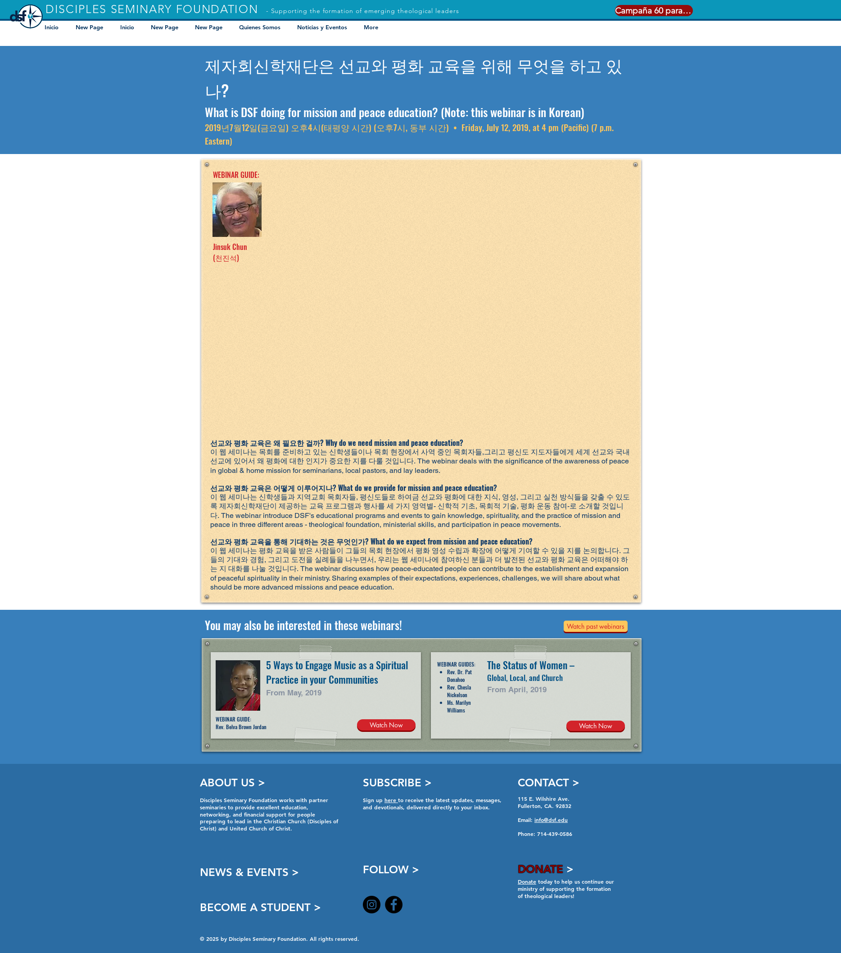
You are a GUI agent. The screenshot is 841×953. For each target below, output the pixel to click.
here (391, 799)
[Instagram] (371, 904)
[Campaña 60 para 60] (654, 10)
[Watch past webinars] (596, 626)
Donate (527, 881)
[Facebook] (393, 904)
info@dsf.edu (551, 819)
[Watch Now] (386, 725)
